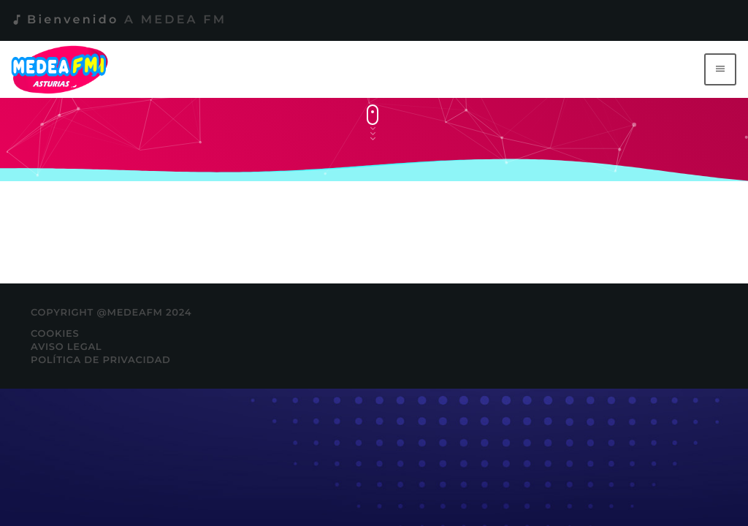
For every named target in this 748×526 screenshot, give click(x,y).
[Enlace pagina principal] (62, 69)
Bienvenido (118, 20)
